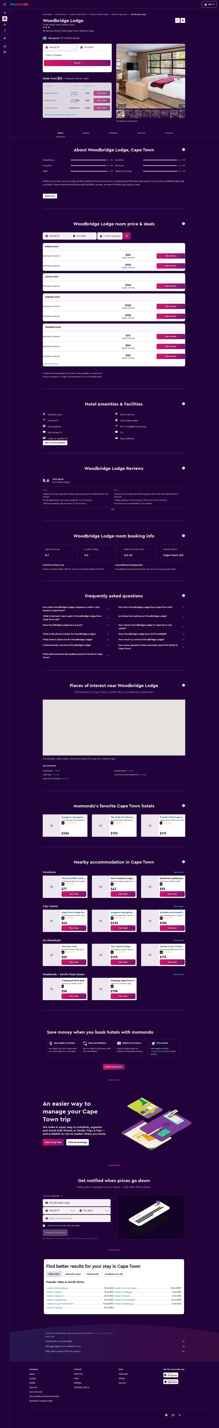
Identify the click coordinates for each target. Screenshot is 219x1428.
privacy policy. (92, 1238)
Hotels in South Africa (78, 14)
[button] (5, 4)
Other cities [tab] (54, 1274)
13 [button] (92, 87)
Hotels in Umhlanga (123, 1292)
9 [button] (64, 87)
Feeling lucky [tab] (93, 1274)
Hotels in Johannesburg (57, 1288)
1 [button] (104, 73)
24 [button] (71, 100)
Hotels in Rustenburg (124, 1304)
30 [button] (64, 107)
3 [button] (71, 80)
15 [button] (105, 87)
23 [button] (64, 100)
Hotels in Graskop (55, 1308)
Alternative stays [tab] (73, 1274)
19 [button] (85, 93)
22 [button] (105, 93)
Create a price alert (160, 1051)
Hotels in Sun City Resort (126, 1288)
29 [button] (105, 100)
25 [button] (78, 100)
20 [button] (91, 93)
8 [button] (105, 80)
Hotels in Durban (54, 1292)
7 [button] (98, 80)
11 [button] (78, 87)
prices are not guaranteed (104, 1333)
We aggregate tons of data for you (116, 1346)
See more (179, 872)
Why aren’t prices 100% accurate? (116, 1351)
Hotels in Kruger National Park (60, 1304)
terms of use (79, 1238)
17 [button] (71, 93)
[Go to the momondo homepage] (19, 4)
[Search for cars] (4, 24)
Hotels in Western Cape (99, 14)
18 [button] (78, 93)
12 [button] (85, 87)
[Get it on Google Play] (171, 1374)
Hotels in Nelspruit (55, 1296)
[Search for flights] (4, 13)
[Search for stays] (4, 19)
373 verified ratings (70, 38)
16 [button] (65, 93)
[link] (74, 894)
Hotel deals (47, 14)
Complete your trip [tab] (114, 1274)
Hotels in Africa (61, 14)
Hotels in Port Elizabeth (125, 1300)
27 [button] (91, 100)
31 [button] (71, 107)
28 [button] (98, 100)
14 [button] (98, 87)
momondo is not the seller (116, 1341)
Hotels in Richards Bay (57, 1300)
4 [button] (78, 80)
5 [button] (84, 80)
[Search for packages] (4, 30)
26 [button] (85, 100)
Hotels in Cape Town (120, 14)
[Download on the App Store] (171, 1381)
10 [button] (71, 87)
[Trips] (4, 38)
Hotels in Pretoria (122, 1296)
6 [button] (91, 80)
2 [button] (64, 80)
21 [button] (98, 93)
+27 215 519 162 (51, 34)
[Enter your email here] (80, 1218)
